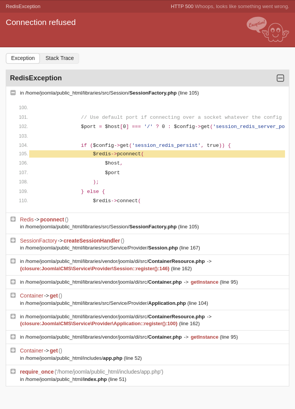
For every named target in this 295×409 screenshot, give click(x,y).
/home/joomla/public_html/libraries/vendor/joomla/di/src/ (115, 261)
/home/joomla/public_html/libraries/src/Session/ (101, 93)
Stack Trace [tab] (59, 58)
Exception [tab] (23, 58)
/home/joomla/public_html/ (66, 379)
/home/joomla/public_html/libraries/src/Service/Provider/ (102, 248)
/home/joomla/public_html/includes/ (74, 358)
